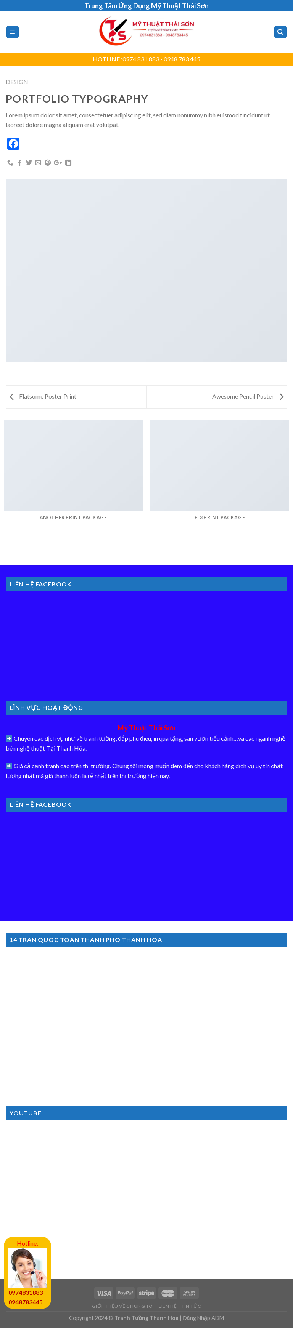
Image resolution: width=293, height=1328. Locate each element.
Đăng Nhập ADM (203, 1318)
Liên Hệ (168, 1306)
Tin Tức (191, 1306)
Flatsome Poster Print (43, 396)
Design (17, 81)
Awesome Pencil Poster (247, 396)
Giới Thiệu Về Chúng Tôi (123, 1306)
